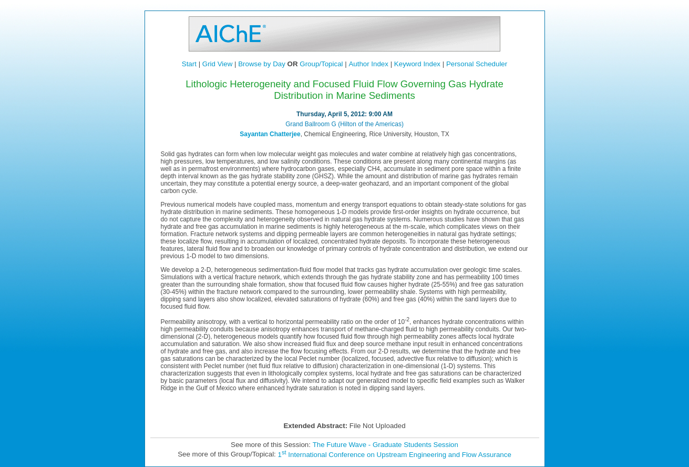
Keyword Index (417, 64)
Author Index (368, 64)
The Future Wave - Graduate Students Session (385, 445)
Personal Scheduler (476, 64)
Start (189, 64)
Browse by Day (261, 64)
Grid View (217, 64)
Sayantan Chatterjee (270, 134)
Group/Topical (321, 64)
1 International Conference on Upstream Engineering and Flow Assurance (394, 455)
